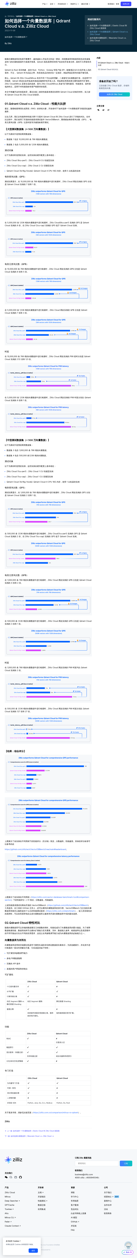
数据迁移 (41, 1205)
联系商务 (108, 1213)
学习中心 (11, 16)
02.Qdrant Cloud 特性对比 (108, 69)
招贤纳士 (108, 1197)
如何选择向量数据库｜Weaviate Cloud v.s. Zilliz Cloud (108, 39)
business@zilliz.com (84, 1174)
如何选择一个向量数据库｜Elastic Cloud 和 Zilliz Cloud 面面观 (108, 26)
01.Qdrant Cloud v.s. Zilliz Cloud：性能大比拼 (114, 64)
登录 (117, 4)
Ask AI (127, 1252)
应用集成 (41, 1209)
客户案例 (74, 1205)
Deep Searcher (12, 1201)
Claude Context (13, 1226)
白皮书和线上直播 (78, 1213)
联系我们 (111, 4)
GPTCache (9, 1205)
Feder (8, 1222)
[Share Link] (108, 110)
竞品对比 (74, 1209)
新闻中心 (108, 1201)
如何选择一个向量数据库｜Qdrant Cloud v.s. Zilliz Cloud (109, 33)
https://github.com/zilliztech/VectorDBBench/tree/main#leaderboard (35, 849)
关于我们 (108, 1192)
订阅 (126, 1163)
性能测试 (42, 1201)
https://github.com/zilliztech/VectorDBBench (68, 905)
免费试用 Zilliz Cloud (114, 94)
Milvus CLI (10, 1217)
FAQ (72, 1230)
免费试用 (126, 4)
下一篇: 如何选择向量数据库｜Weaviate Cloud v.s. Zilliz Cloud (29, 1136)
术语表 (74, 1226)
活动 (106, 1209)
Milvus (7, 1197)
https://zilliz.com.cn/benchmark (61, 911)
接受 (33, 1251)
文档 (41, 1192)
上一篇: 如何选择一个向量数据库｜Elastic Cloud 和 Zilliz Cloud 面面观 (32, 1131)
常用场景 (74, 1201)
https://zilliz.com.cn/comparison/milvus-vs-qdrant (55, 1112)
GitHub (75, 1222)
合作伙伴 (108, 1205)
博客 (73, 1192)
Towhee (9, 1209)
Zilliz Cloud (10, 1192)
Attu (6, 1213)
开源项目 (41, 1197)
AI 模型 (74, 1217)
